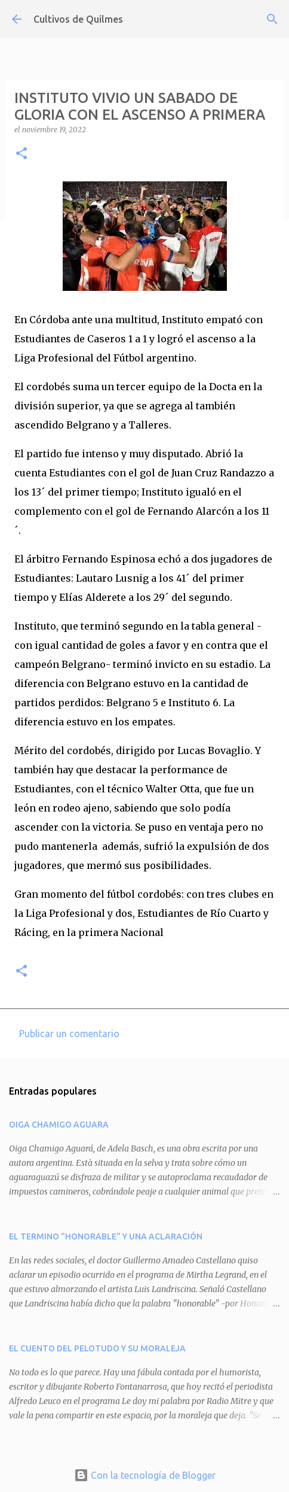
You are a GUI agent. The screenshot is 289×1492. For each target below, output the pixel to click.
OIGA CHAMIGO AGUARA (59, 1124)
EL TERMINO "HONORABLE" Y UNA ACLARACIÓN (105, 1236)
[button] (21, 154)
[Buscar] (272, 19)
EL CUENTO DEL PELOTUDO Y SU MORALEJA (97, 1348)
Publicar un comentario (69, 1033)
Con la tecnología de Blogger (145, 1475)
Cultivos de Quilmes (78, 19)
